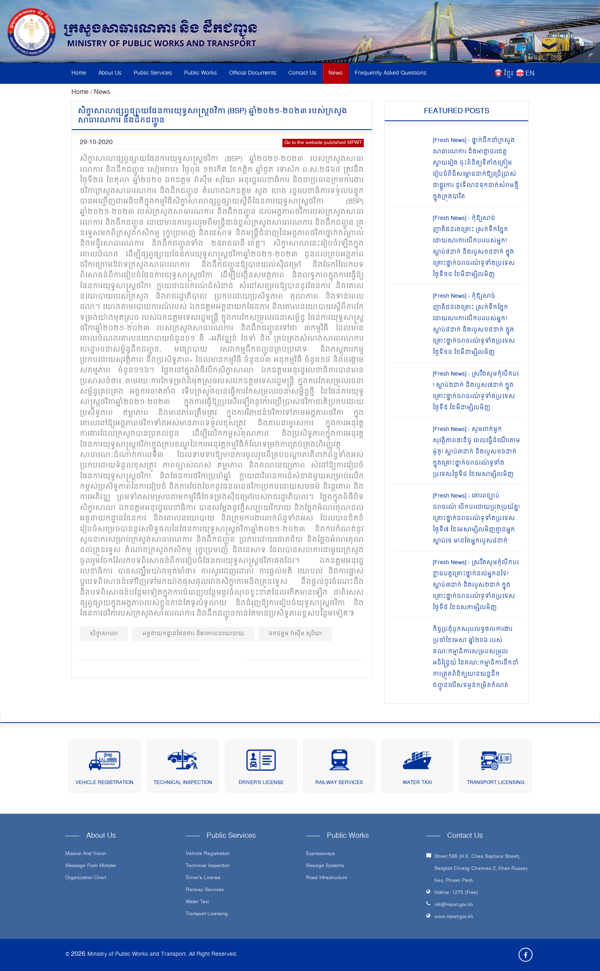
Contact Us (302, 73)
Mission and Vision (85, 854)
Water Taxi (417, 783)
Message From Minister (90, 866)
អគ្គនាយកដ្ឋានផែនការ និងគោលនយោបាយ (193, 633)
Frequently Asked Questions (390, 73)
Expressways (320, 854)
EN (530, 73)
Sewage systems (325, 866)
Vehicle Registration (104, 783)
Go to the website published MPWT (323, 143)
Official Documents (252, 73)
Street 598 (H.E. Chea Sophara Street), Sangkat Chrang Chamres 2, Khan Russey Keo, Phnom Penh (481, 869)
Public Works (200, 73)
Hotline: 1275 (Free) (456, 893)
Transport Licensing (495, 783)
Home (78, 73)
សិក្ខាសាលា (104, 633)
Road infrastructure (326, 878)
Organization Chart (85, 878)
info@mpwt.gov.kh (453, 905)
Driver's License (261, 783)
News (335, 73)
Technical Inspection (183, 783)
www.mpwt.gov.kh (453, 917)
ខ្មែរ (508, 73)
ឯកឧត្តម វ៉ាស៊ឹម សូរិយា (295, 633)
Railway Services (339, 783)
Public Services (153, 73)
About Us (110, 73)
